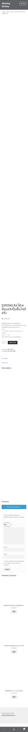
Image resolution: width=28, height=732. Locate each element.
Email (5, 562)
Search (14, 729)
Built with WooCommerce (8, 723)
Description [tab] (5, 366)
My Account (4, 729)
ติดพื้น (14, 359)
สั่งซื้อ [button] (14, 620)
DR (8, 359)
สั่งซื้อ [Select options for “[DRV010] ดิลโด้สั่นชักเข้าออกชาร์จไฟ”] (14, 660)
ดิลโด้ (8, 11)
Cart (22, 728)
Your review (7, 534)
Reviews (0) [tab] (5, 371)
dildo (5, 359)
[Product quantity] (4, 351)
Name (6, 555)
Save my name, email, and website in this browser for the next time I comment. (14, 571)
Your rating (7, 530)
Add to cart (12, 350)
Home (4, 11)
